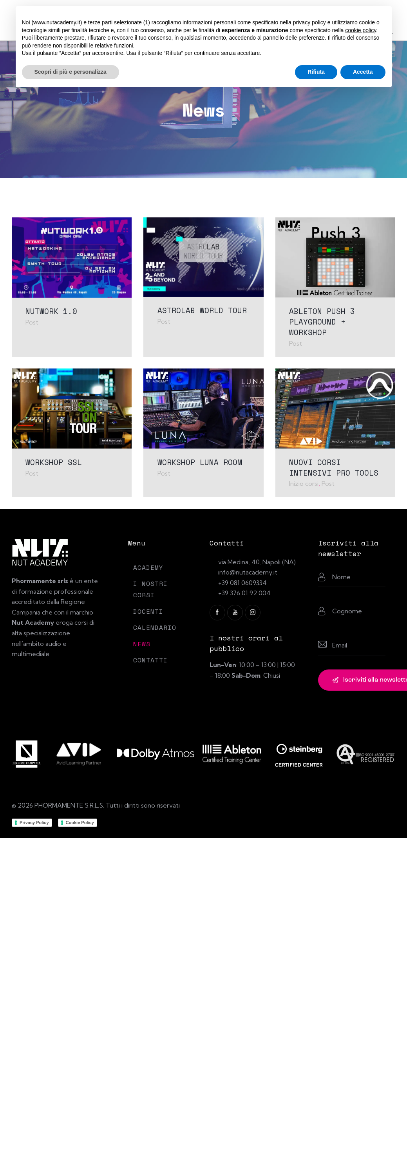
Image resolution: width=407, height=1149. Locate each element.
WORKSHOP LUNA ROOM (199, 461)
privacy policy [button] (309, 22)
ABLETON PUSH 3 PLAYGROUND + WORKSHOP (322, 321)
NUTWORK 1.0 (51, 311)
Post (31, 322)
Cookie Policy (80, 821)
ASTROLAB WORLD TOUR (202, 310)
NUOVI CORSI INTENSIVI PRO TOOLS (333, 467)
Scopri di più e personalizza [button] (70, 72)
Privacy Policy (34, 821)
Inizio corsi (303, 483)
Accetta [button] (363, 72)
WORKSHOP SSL (53, 461)
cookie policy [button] (360, 30)
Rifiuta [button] (316, 72)
